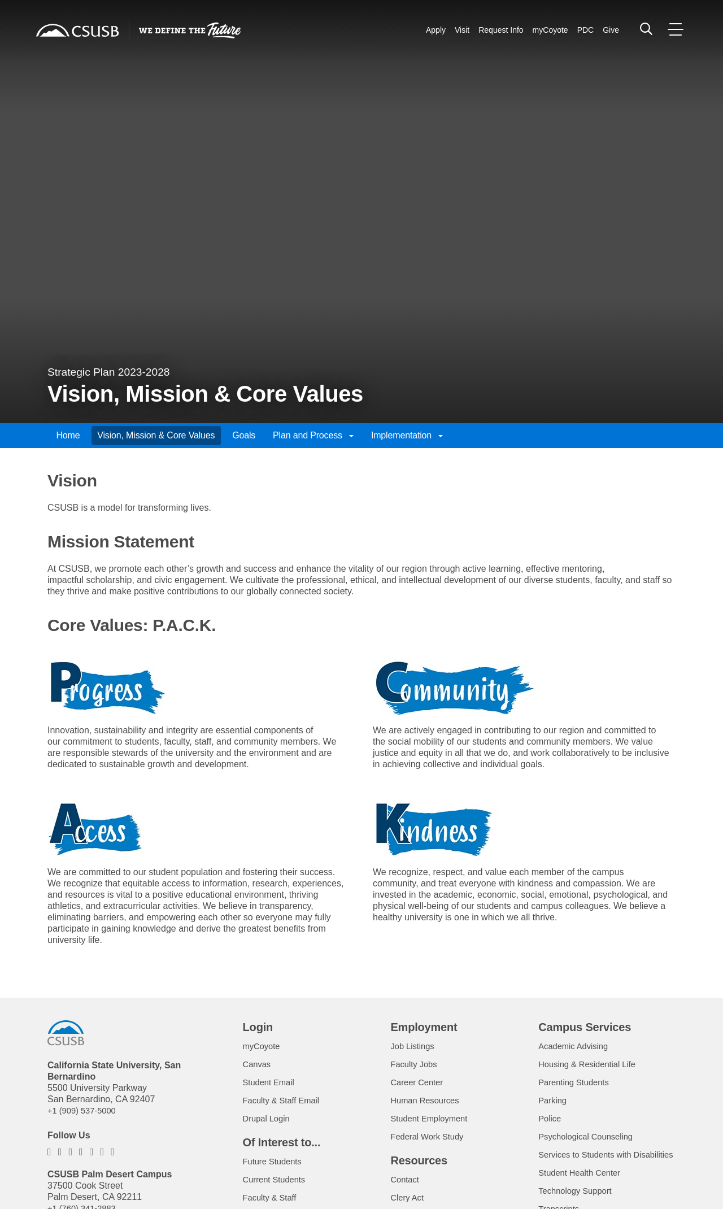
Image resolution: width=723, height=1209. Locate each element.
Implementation (407, 435)
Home (68, 435)
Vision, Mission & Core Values (156, 435)
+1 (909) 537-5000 (84, 1110)
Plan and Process (313, 435)
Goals (243, 435)
